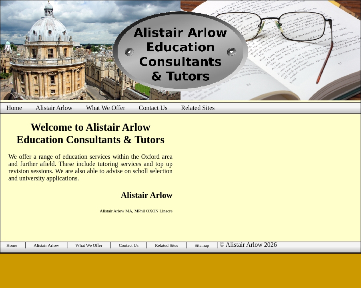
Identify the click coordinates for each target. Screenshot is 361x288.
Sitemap (202, 245)
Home (14, 107)
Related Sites (198, 107)
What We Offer (105, 107)
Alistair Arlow (54, 107)
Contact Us (153, 107)
